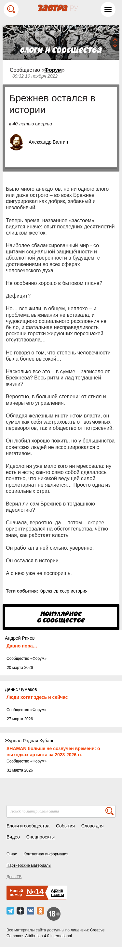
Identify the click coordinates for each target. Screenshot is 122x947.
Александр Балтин (48, 142)
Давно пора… (22, 645)
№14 (35, 891)
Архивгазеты (57, 892)
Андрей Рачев (19, 638)
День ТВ (14, 877)
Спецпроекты (40, 836)
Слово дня (92, 825)
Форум (53, 70)
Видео (13, 836)
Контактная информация (45, 854)
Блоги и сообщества (28, 825)
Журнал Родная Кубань (29, 740)
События (65, 825)
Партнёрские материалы (29, 865)
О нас (12, 854)
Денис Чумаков (21, 689)
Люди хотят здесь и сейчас (37, 697)
